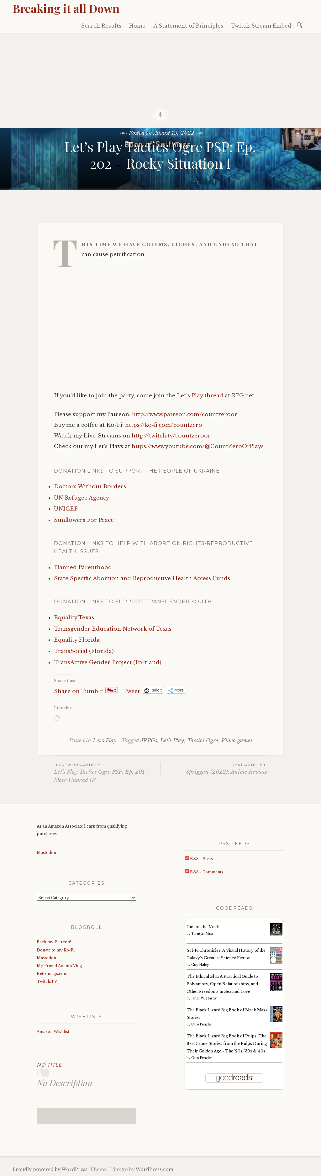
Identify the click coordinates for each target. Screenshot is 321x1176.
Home (137, 26)
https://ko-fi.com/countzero (163, 425)
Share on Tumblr (78, 690)
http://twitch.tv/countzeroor (171, 435)
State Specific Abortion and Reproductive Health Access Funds (142, 578)
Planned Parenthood (83, 567)
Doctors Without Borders (90, 486)
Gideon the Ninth (203, 926)
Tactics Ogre (202, 740)
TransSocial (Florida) (84, 651)
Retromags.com (52, 973)
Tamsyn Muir (202, 934)
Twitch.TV (47, 981)
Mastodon (46, 852)
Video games (236, 740)
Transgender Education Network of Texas (112, 629)
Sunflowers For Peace (84, 520)
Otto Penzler (201, 1024)
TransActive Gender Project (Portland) (107, 662)
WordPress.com (154, 1169)
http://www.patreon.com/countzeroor (184, 414)
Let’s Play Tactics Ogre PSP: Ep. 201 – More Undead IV (107, 773)
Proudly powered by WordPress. (51, 1169)
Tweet (131, 690)
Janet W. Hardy (204, 998)
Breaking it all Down (66, 8)
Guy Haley (200, 965)
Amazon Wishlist (53, 1031)
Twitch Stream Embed (261, 26)
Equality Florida (77, 640)
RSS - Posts (199, 858)
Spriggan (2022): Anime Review (214, 768)
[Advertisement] (160, 81)
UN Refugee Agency (81, 498)
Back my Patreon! (54, 942)
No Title (49, 1065)
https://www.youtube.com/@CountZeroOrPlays (198, 446)
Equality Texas (74, 617)
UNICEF (66, 509)
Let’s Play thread (200, 395)
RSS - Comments (204, 872)
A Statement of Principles (188, 26)
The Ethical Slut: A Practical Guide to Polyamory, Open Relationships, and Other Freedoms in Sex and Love (222, 984)
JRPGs (148, 740)
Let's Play (105, 740)
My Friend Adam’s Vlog (59, 965)
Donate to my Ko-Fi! (56, 950)
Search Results (101, 26)
